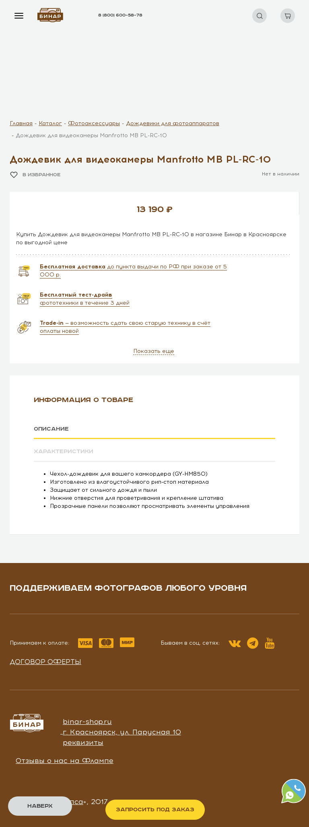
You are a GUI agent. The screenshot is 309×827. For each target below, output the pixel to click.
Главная (21, 123)
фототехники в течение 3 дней (85, 298)
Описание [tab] (51, 429)
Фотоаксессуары (94, 123)
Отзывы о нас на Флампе (64, 760)
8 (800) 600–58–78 (120, 15)
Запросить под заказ (155, 809)
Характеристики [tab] (63, 451)
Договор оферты (45, 661)
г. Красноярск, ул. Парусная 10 (122, 731)
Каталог (50, 123)
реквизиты (83, 742)
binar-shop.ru (87, 721)
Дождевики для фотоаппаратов (172, 123)
